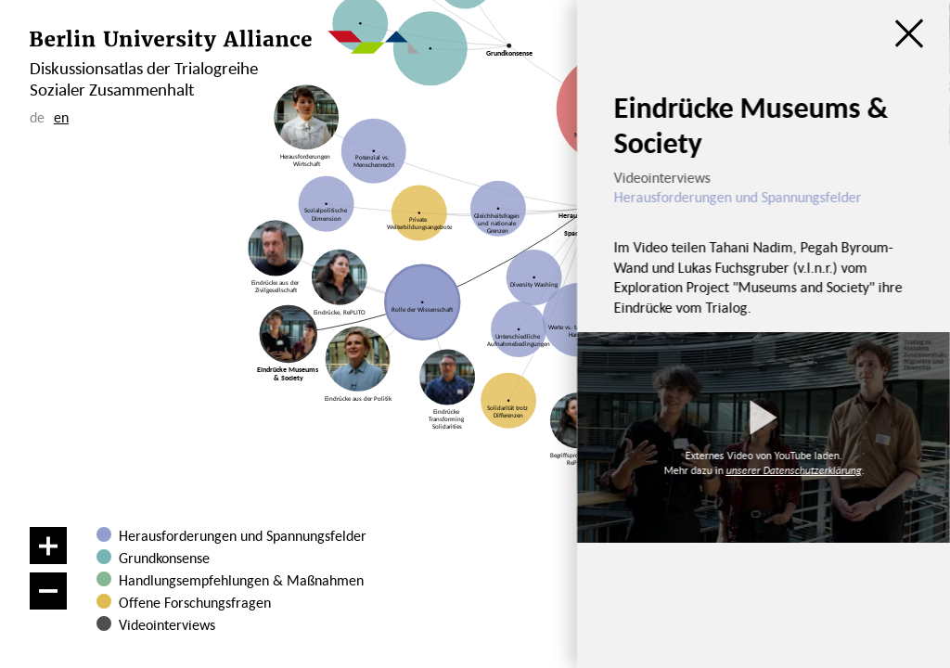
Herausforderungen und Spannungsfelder (242, 535)
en (61, 117)
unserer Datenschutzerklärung (793, 470)
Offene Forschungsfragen (195, 602)
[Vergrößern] (48, 545)
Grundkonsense (164, 557)
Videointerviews (167, 624)
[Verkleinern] (48, 591)
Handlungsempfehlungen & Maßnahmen (241, 579)
